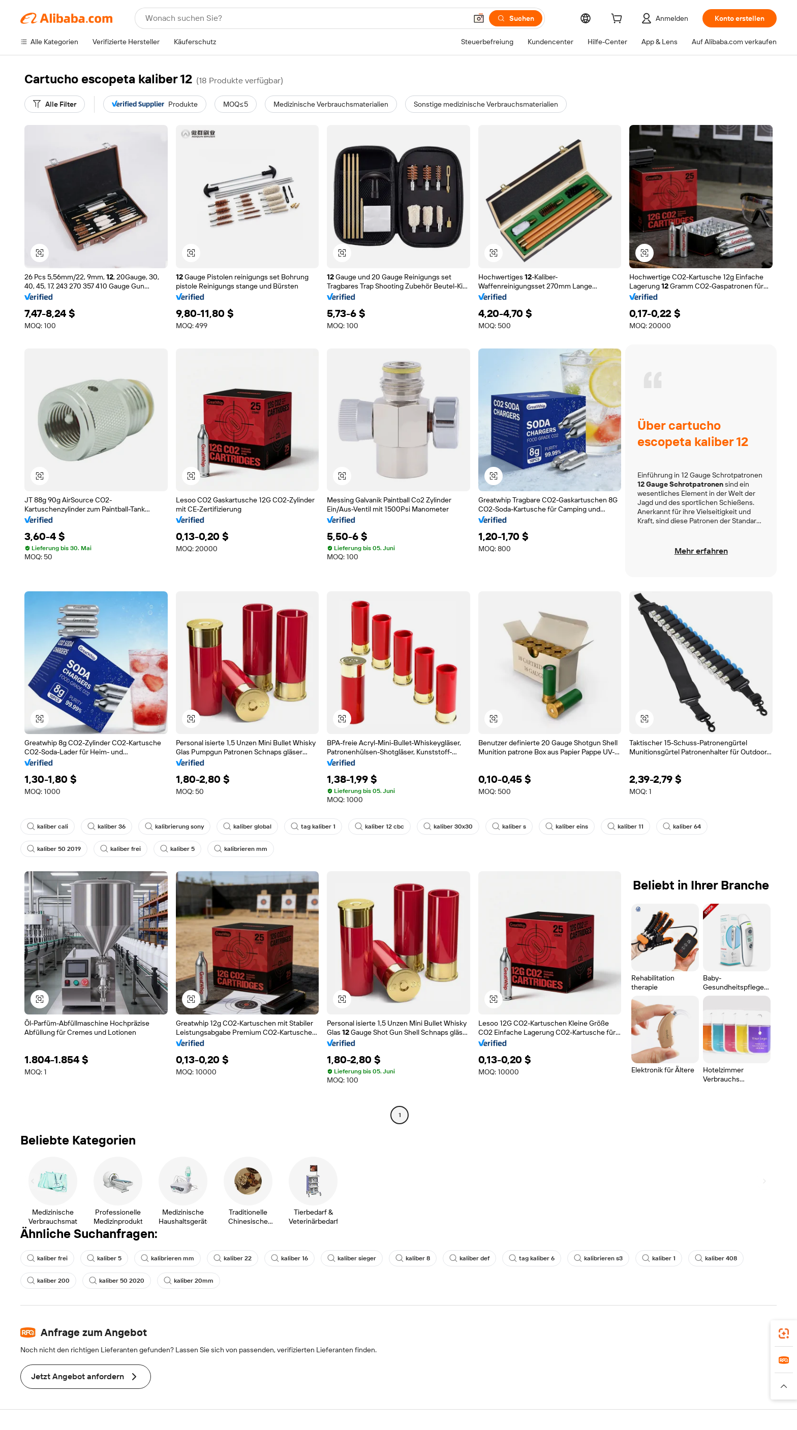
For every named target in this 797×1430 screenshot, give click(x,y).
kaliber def (469, 1258)
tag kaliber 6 (532, 1258)
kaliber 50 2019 (54, 849)
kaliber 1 (659, 1258)
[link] (784, 1333)
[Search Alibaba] (305, 18)
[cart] (618, 20)
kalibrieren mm (240, 849)
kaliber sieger (351, 1258)
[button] (479, 18)
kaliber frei (120, 849)
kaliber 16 (289, 1258)
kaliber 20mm (188, 1281)
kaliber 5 (177, 849)
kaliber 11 (625, 826)
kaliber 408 (716, 1258)
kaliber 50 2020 (116, 1281)
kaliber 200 (48, 1281)
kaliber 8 (412, 1258)
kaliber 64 (682, 826)
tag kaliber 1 (313, 826)
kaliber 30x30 (448, 826)
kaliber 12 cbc (379, 826)
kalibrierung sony (174, 826)
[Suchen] (515, 18)
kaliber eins (566, 826)
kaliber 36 (106, 826)
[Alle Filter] (54, 104)
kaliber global (247, 826)
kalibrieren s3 (598, 1258)
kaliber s (509, 826)
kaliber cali (47, 826)
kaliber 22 (232, 1258)
